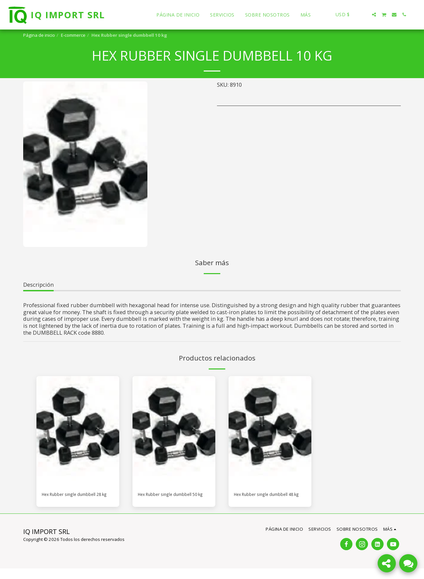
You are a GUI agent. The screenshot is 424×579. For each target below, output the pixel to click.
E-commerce (73, 35)
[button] (364, 14)
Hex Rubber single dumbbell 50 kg (161, 499)
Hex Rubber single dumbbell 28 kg (65, 499)
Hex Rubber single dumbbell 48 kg (257, 499)
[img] (77, 431)
